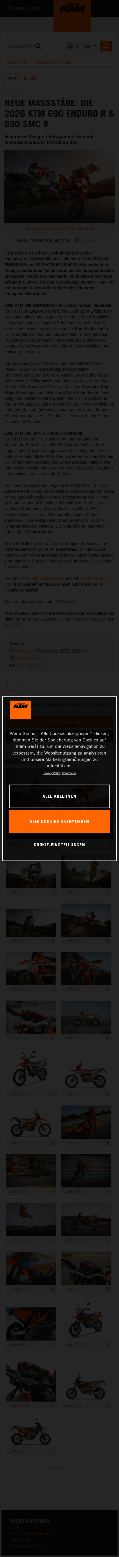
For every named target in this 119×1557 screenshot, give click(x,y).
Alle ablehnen (59, 796)
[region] (59, 778)
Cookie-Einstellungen (59, 845)
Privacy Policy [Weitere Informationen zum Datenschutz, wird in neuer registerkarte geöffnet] (52, 773)
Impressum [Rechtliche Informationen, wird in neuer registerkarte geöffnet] (69, 773)
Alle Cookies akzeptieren (59, 821)
